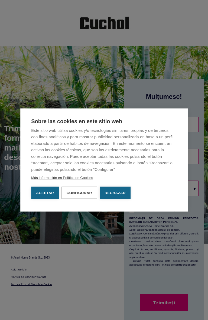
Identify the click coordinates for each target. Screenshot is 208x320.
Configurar (79, 193)
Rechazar (115, 193)
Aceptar (45, 193)
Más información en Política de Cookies (62, 178)
